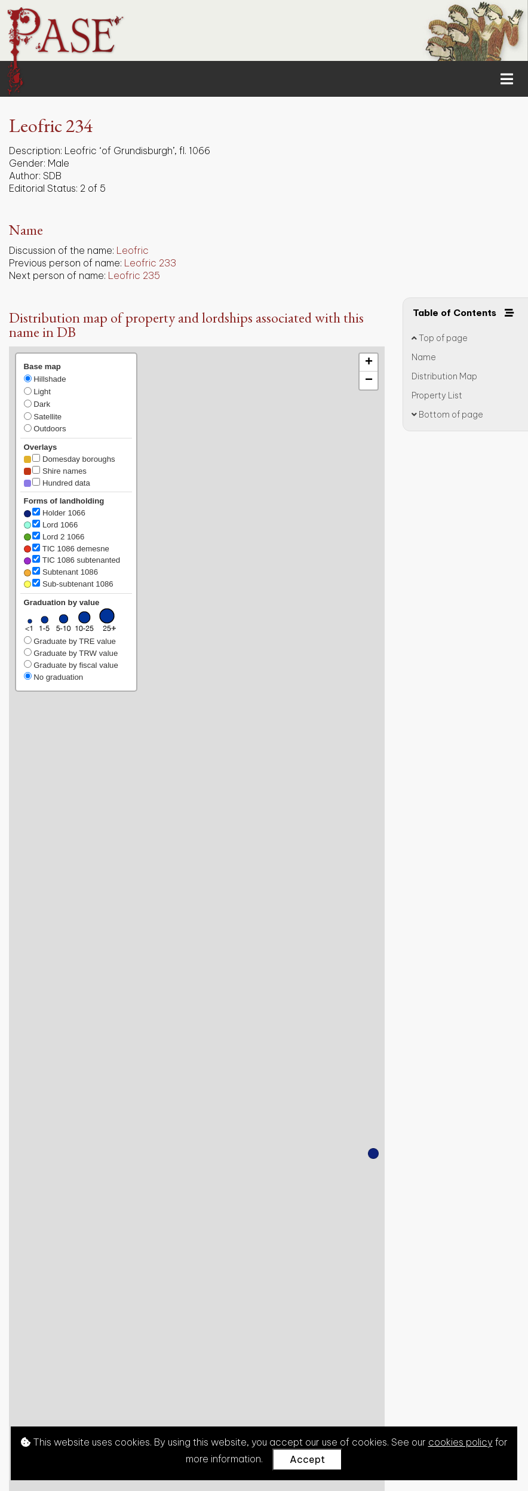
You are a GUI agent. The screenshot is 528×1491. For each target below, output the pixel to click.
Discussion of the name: (61, 250)
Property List (437, 395)
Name (424, 357)
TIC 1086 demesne (66, 548)
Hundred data (57, 482)
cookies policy (460, 1442)
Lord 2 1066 (54, 536)
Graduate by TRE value (70, 641)
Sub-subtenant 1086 (68, 583)
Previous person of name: (65, 263)
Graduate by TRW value (71, 653)
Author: (25, 176)
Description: (35, 151)
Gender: (27, 163)
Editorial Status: (43, 188)
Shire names (55, 470)
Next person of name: (57, 275)
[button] (373, 1153)
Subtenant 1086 (61, 571)
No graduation (54, 677)
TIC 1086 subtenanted (72, 560)
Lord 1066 (51, 524)
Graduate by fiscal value (71, 665)
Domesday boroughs (69, 459)
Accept (307, 1459)
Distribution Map (444, 376)
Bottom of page (447, 414)
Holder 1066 (54, 512)
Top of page (440, 338)
